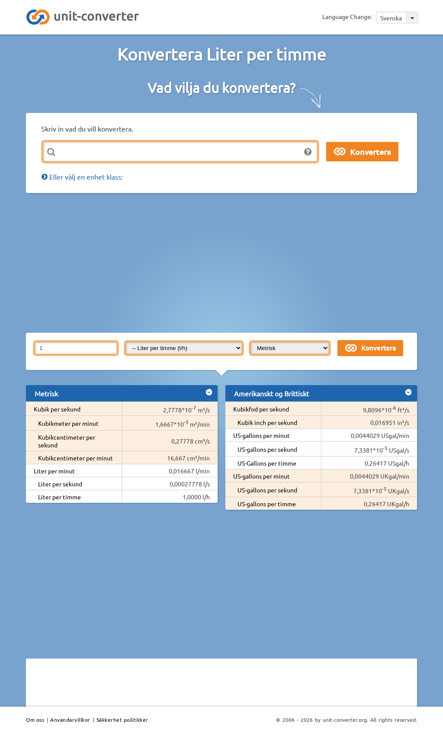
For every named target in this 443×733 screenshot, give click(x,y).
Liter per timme (59, 497)
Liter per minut (54, 471)
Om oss (35, 719)
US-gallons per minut (261, 435)
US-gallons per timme (267, 504)
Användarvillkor (70, 719)
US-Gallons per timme (267, 463)
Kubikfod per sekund (261, 409)
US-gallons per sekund (267, 449)
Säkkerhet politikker (122, 719)
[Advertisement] (234, 262)
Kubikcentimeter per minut (75, 458)
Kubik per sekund (57, 409)
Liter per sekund (60, 484)
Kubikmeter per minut (68, 423)
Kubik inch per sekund (267, 422)
